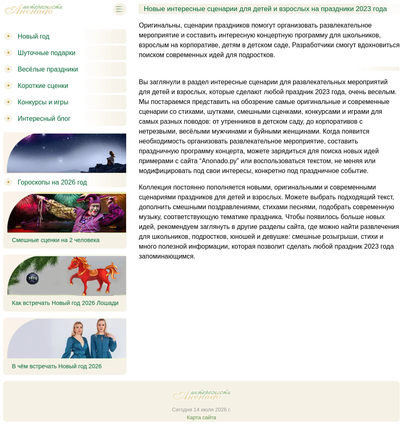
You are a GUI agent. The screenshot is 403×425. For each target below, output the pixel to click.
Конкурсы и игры (43, 102)
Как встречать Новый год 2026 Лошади (65, 303)
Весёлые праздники (48, 69)
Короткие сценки (43, 85)
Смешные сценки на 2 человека (55, 240)
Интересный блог (44, 118)
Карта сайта (201, 417)
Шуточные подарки (47, 52)
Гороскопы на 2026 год (52, 182)
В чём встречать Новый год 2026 (57, 366)
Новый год (33, 36)
